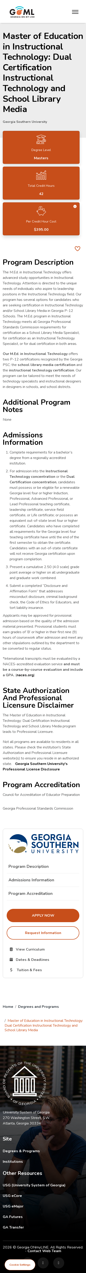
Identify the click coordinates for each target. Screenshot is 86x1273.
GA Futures (43, 1216)
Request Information (43, 932)
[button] (75, 206)
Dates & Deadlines (44, 959)
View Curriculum (43, 949)
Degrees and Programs (38, 1006)
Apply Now (56, 915)
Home (8, 1006)
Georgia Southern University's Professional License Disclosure (35, 766)
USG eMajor (40, 1206)
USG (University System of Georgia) (38, 1185)
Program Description (28, 866)
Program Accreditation (30, 893)
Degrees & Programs (21, 1151)
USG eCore (39, 1195)
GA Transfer (43, 1227)
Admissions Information (31, 880)
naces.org (25, 675)
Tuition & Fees (44, 970)
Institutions (13, 1161)
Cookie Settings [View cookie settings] (20, 1265)
